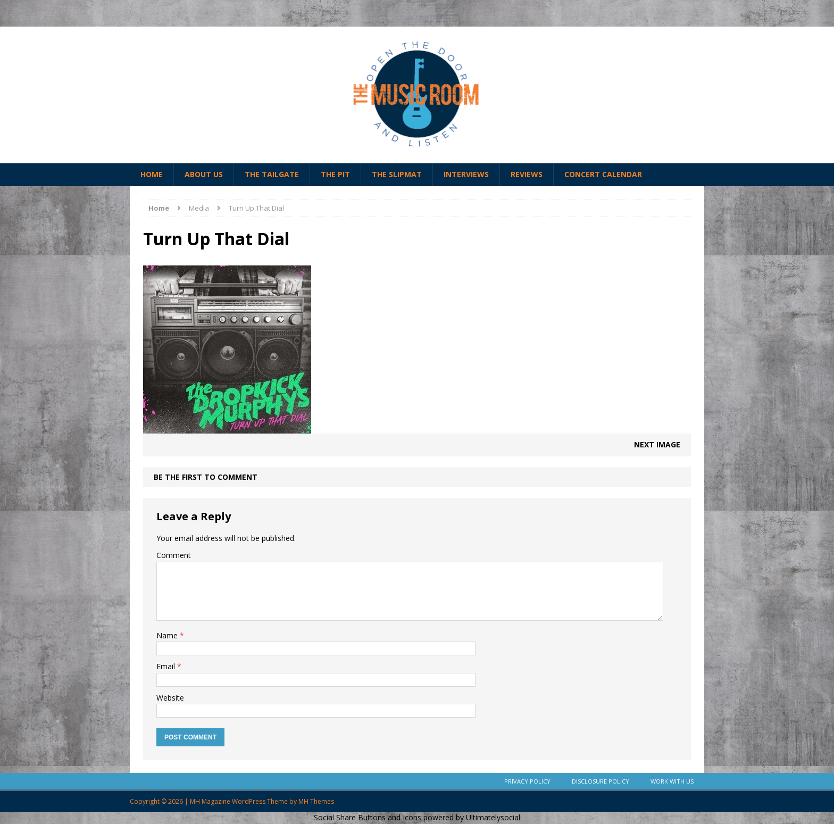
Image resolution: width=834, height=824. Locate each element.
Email (166, 666)
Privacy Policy (527, 781)
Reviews (527, 174)
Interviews (466, 174)
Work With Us (672, 781)
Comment (173, 555)
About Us (204, 174)
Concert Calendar (603, 174)
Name (168, 635)
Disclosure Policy (600, 781)
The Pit (335, 174)
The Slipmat (397, 174)
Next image (657, 444)
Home (151, 174)
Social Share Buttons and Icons (367, 817)
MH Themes (316, 801)
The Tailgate (272, 174)
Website (170, 698)
